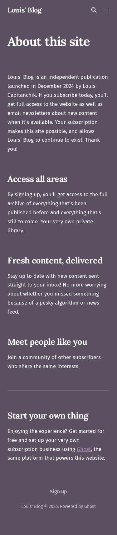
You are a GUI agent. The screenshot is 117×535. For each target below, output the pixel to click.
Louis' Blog (24, 10)
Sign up (58, 492)
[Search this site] (94, 10)
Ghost (84, 449)
